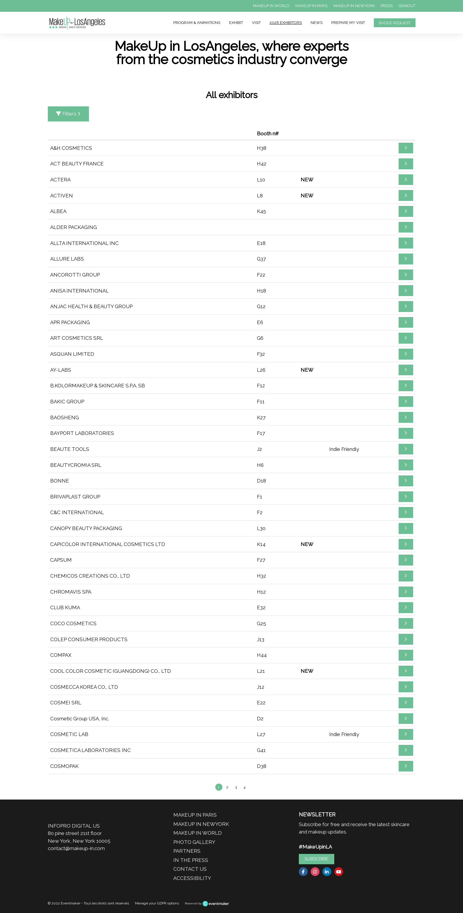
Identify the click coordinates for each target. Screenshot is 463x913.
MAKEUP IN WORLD (271, 6)
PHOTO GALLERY (194, 842)
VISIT (256, 22)
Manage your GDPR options (157, 903)
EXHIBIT (236, 22)
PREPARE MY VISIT (348, 22)
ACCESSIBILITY (192, 878)
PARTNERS (186, 851)
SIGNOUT (407, 6)
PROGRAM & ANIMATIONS (196, 22)
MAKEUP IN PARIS (311, 6)
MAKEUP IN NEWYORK (354, 6)
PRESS (387, 6)
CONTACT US (190, 869)
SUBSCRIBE (316, 859)
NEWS (316, 22)
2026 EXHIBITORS (286, 22)
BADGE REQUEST (394, 23)
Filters (68, 114)
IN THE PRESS (190, 860)
